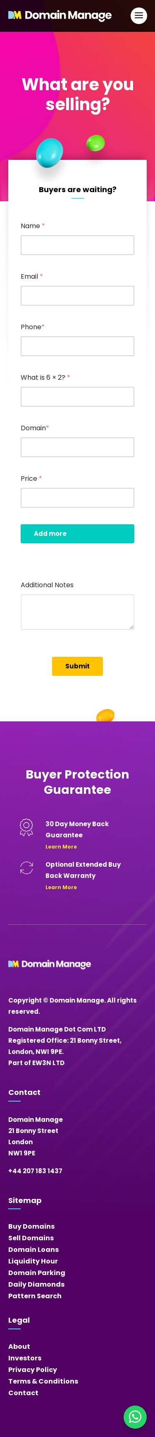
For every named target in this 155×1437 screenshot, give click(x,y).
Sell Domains (31, 1238)
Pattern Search (35, 1296)
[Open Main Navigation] (139, 15)
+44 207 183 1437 (35, 1171)
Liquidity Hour (33, 1261)
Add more (50, 533)
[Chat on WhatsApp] (135, 1417)
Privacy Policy (32, 1369)
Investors (24, 1358)
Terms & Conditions (43, 1381)
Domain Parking (36, 1273)
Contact (23, 1393)
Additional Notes (47, 585)
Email (32, 276)
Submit (77, 666)
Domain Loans (33, 1249)
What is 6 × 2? (45, 377)
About (19, 1346)
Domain (35, 428)
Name (33, 226)
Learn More (61, 846)
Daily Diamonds (36, 1284)
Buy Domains (31, 1226)
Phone (33, 327)
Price (31, 478)
